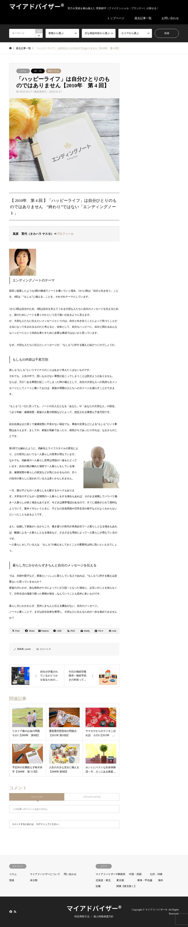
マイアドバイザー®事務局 (110, 874)
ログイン (40, 824)
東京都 (120, 880)
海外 (160, 880)
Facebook (10, 911)
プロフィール (65, 233)
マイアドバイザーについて (45, 874)
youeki (28, 649)
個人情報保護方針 (103, 916)
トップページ (115, 18)
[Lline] (57, 631)
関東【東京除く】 (126, 886)
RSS (15, 911)
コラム (23, 71)
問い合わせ (70, 874)
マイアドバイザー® (94, 908)
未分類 (33, 880)
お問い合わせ (170, 18)
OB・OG (38, 71)
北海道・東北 (103, 880)
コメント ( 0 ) (37, 797)
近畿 (98, 886)
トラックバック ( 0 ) (92, 797)
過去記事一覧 (143, 18)
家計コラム (53, 71)
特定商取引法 (82, 916)
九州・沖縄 (156, 874)
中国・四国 (135, 874)
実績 (11, 880)
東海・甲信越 (144, 880)
